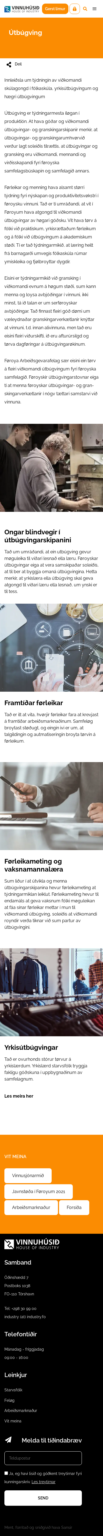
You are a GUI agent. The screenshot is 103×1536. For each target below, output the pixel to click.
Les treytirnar (43, 1482)
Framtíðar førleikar (51, 678)
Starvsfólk (13, 1390)
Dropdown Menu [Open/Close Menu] (94, 9)
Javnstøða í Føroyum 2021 (38, 1191)
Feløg (9, 1400)
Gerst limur (55, 9)
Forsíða (74, 1207)
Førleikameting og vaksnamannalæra (51, 850)
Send (43, 1498)
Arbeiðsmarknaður (31, 1207)
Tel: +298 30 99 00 (20, 1308)
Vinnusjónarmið (28, 1175)
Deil (13, 64)
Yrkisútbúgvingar (51, 1028)
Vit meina (12, 1421)
